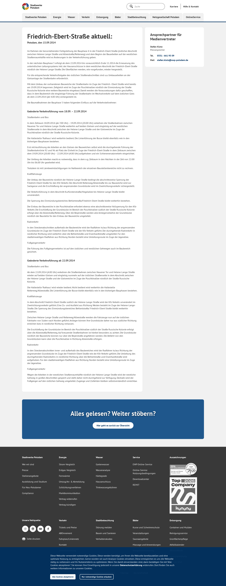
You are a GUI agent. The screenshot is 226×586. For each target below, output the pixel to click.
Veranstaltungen (141, 533)
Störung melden (104, 527)
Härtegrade (101, 475)
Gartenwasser (102, 464)
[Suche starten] (131, 6)
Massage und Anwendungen (147, 544)
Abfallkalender (177, 544)
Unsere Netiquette (31, 520)
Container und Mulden (181, 527)
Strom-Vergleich (67, 464)
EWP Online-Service (142, 464)
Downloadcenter (141, 479)
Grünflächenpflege (179, 538)
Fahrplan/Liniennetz (69, 538)
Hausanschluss (103, 481)
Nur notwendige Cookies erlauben (97, 576)
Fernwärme (64, 475)
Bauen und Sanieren (106, 533)
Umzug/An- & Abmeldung (71, 481)
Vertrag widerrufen (68, 498)
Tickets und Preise (68, 527)
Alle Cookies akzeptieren (63, 576)
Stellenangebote (30, 475)
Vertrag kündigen (67, 504)
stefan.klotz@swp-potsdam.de (172, 60)
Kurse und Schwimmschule (146, 527)
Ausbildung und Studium (34, 481)
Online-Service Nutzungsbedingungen (144, 472)
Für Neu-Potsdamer (31, 487)
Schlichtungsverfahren (70, 487)
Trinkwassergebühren (106, 487)
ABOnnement (65, 533)
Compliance (28, 493)
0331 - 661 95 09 (165, 55)
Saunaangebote (140, 538)
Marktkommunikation (69, 493)
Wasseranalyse (103, 470)
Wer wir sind (28, 464)
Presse (25, 470)
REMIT (136, 484)
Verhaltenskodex (104, 538)
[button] (191, 6)
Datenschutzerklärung (131, 565)
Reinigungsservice (179, 533)
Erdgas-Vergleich (67, 470)
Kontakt (63, 544)
